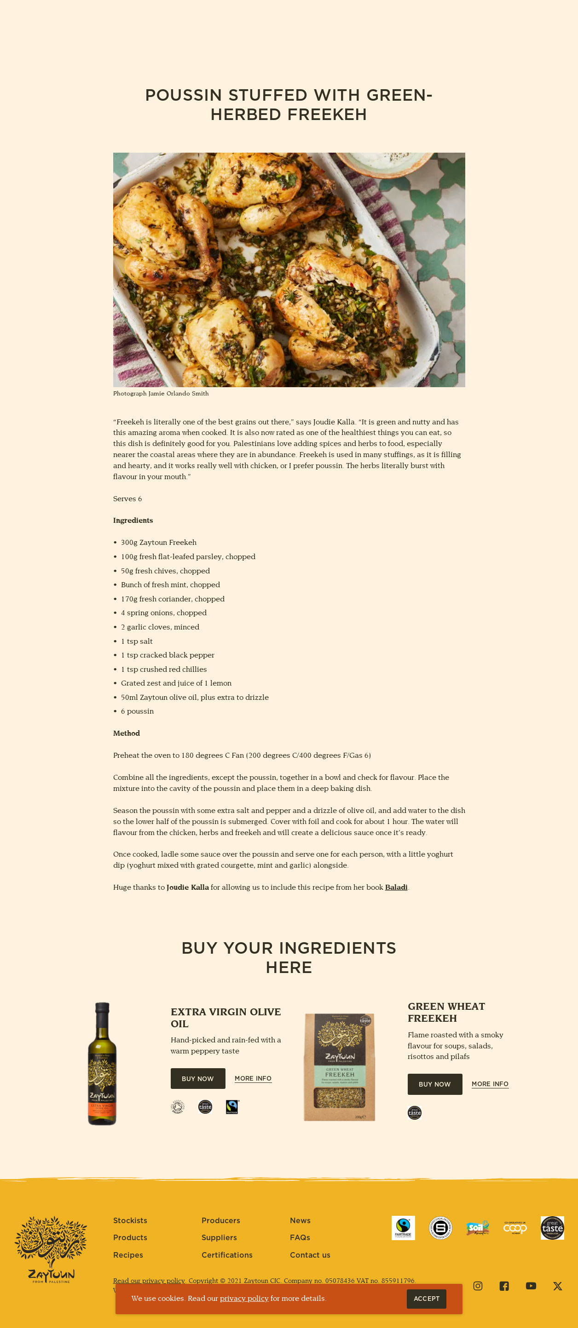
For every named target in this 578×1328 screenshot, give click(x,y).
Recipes (128, 1255)
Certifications (227, 1255)
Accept (430, 1299)
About (132, 32)
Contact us (310, 1255)
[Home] (289, 32)
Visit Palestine (367, 33)
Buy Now (198, 1079)
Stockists (130, 1221)
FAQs (300, 1238)
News (300, 1221)
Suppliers (219, 1238)
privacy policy (244, 1299)
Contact (544, 32)
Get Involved (459, 33)
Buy (81, 32)
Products (130, 1238)
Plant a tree (203, 32)
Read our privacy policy (149, 1281)
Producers (221, 1221)
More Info (253, 1079)
